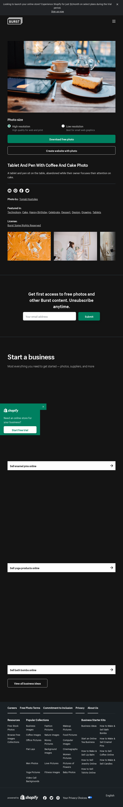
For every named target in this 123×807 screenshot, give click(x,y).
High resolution (21, 126)
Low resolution (74, 126)
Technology (14, 212)
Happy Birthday (38, 212)
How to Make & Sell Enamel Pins (107, 741)
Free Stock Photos (13, 727)
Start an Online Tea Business (89, 740)
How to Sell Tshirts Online (88, 770)
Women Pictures (67, 756)
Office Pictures (33, 740)
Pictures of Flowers (68, 764)
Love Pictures (51, 763)
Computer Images (68, 741)
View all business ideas (27, 683)
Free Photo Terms (30, 707)
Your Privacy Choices (77, 797)
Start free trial (20, 430)
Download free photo (61, 139)
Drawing (86, 212)
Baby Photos (69, 772)
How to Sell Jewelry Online (89, 761)
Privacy (80, 707)
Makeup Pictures (67, 727)
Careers (12, 707)
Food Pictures (70, 734)
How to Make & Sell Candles (107, 761)
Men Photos (32, 763)
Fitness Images (52, 772)
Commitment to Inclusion (58, 707)
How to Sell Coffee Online (107, 752)
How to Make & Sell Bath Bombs (107, 729)
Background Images (51, 750)
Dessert (65, 212)
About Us (93, 707)
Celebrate (54, 212)
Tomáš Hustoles (28, 199)
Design (76, 212)
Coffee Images (33, 734)
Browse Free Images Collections (14, 738)
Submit (89, 316)
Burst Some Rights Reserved (24, 225)
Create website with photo (61, 150)
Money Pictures (49, 741)
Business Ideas (89, 725)
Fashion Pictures (49, 727)
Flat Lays (30, 749)
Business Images (30, 727)
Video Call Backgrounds (32, 779)
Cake (25, 212)
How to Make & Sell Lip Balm (89, 752)
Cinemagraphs (70, 749)
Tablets (97, 212)
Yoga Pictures (33, 772)
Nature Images (52, 734)
